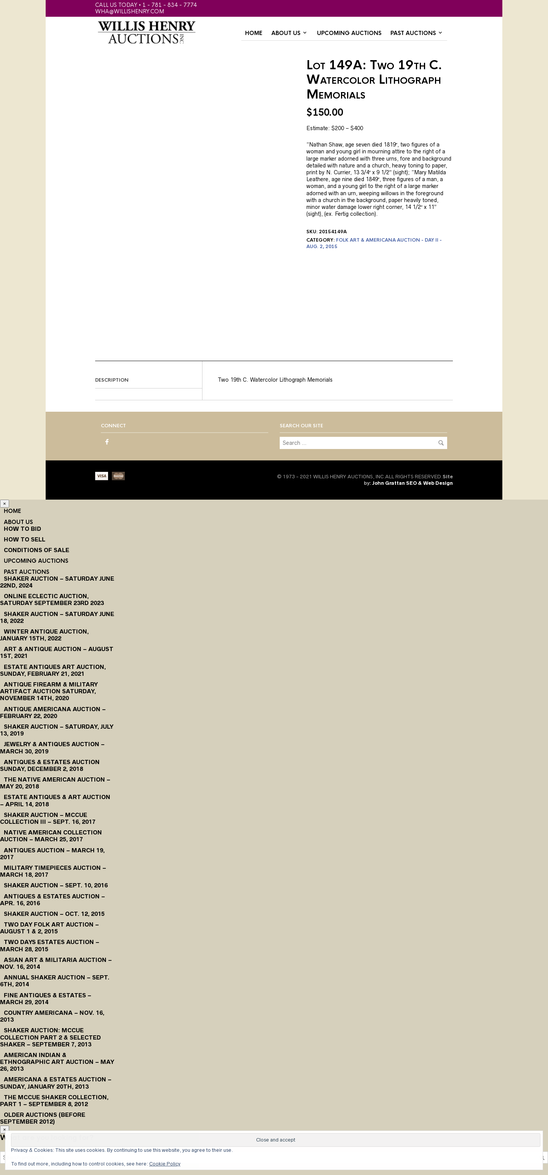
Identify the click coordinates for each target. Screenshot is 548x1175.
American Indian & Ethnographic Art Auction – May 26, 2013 (57, 1062)
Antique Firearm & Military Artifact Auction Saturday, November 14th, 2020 (49, 691)
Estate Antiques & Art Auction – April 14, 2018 (55, 800)
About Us (285, 33)
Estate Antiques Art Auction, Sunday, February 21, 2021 (53, 670)
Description (112, 380)
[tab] (148, 380)
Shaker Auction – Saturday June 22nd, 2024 (57, 582)
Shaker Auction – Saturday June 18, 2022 (57, 617)
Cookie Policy (164, 1164)
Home (253, 33)
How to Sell (24, 539)
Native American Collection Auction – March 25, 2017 (51, 835)
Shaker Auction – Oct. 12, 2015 (54, 914)
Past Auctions (413, 33)
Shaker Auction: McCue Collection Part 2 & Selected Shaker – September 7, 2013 (50, 1037)
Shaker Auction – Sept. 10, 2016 (56, 885)
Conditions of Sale (36, 550)
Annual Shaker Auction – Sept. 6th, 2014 (55, 980)
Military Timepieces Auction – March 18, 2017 (53, 871)
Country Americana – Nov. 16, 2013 (52, 1016)
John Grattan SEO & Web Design (412, 483)
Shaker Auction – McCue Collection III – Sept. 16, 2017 (48, 818)
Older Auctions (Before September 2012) (42, 1118)
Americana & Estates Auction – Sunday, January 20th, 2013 (56, 1082)
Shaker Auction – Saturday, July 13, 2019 (56, 730)
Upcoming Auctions (349, 33)
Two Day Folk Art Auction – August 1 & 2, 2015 (49, 928)
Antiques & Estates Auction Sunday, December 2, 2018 (50, 765)
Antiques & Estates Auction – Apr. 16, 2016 (52, 899)
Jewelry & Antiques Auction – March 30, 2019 (52, 747)
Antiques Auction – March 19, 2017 (52, 853)
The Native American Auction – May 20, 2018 (55, 783)
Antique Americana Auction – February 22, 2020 (53, 712)
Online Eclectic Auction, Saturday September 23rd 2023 (52, 599)
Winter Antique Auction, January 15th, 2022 (44, 635)
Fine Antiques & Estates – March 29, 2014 (45, 998)
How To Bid (22, 528)
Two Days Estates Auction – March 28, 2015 (49, 945)
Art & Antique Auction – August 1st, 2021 (56, 652)
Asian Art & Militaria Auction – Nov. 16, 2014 (56, 963)
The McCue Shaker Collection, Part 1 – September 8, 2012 (54, 1100)
